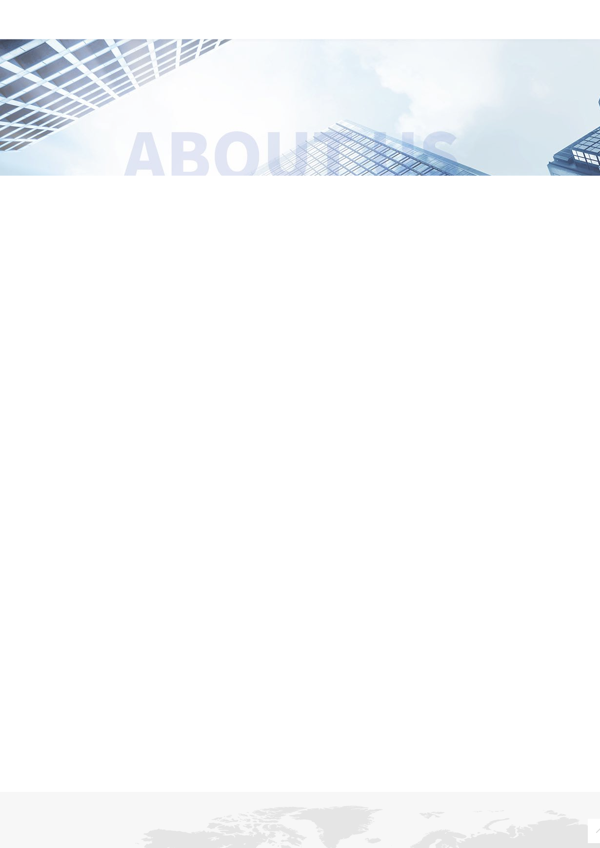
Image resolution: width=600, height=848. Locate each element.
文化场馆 (195, 842)
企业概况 (82, 188)
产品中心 (319, 24)
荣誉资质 (373, 188)
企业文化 (227, 188)
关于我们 (207, 24)
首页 (160, 24)
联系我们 (485, 24)
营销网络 (414, 842)
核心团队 (518, 188)
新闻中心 (263, 24)
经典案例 (430, 24)
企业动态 (122, 842)
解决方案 (374, 24)
